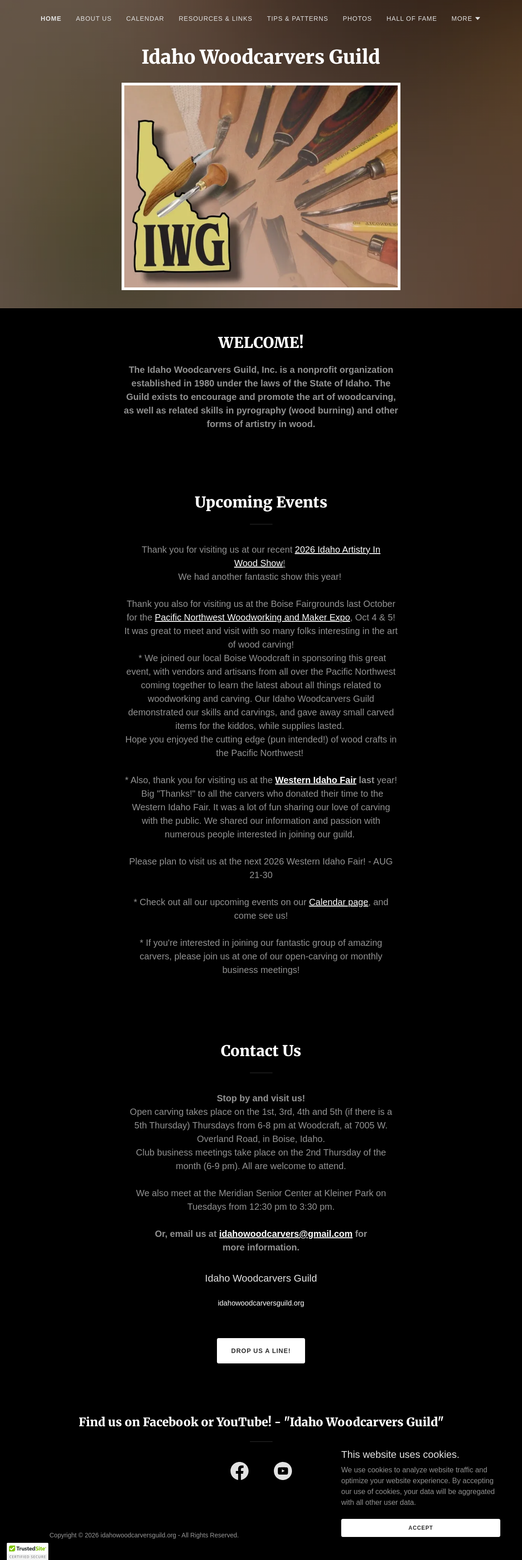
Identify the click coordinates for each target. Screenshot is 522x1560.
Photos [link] (357, 18)
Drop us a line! (261, 1350)
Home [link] (51, 18)
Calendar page (338, 902)
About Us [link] (94, 18)
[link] (239, 1472)
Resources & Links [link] (215, 18)
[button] (466, 18)
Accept (421, 1527)
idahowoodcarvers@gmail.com (286, 1234)
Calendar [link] (145, 18)
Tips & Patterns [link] (298, 18)
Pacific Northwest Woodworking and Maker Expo (252, 617)
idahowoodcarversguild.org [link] (261, 1303)
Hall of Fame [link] (411, 18)
